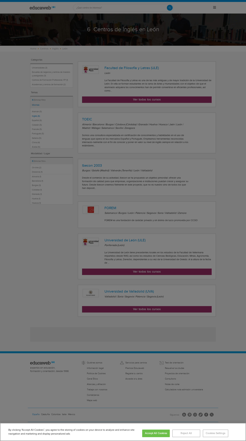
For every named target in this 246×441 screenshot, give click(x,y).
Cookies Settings (215, 433)
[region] (123, 432)
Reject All (186, 433)
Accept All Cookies (156, 433)
